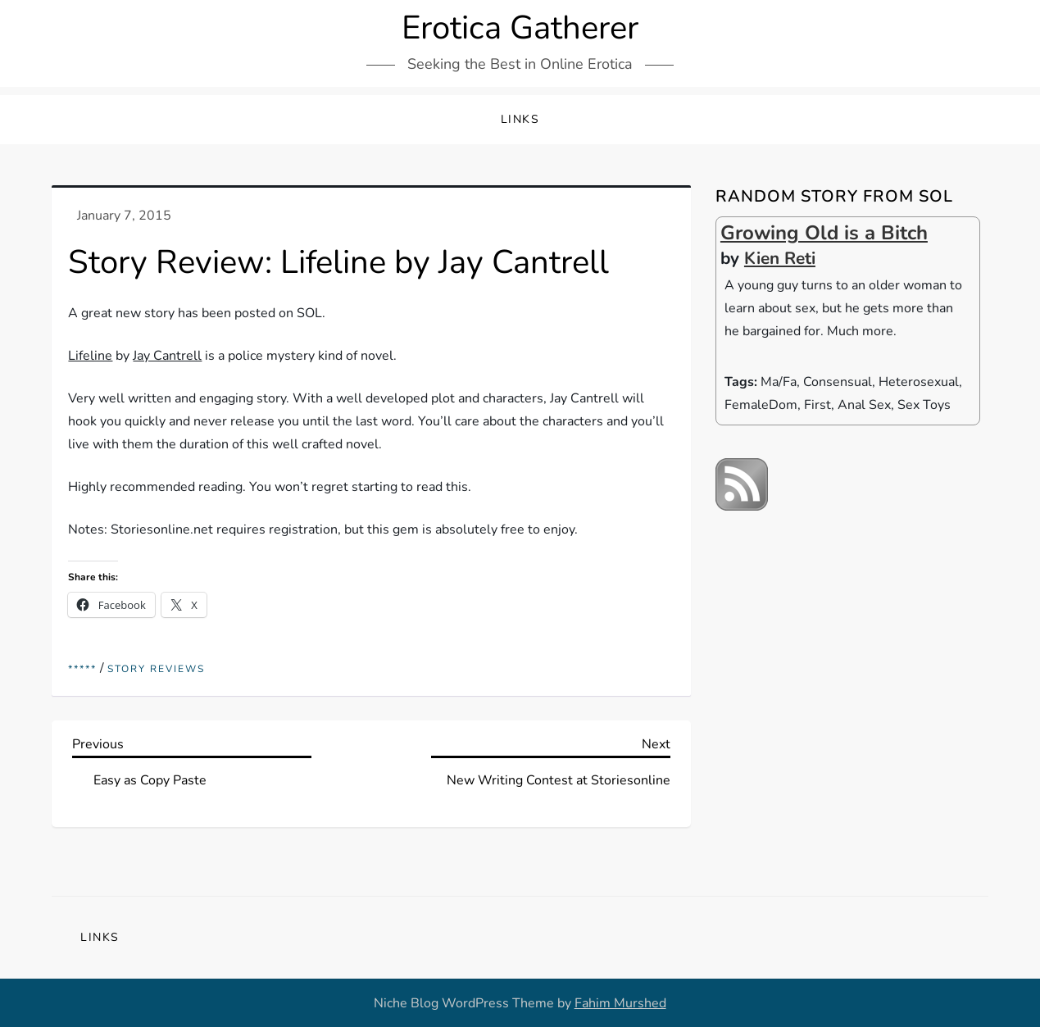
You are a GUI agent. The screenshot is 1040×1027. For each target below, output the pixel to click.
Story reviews (156, 669)
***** (82, 669)
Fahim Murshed (620, 1003)
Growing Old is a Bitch (824, 233)
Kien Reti (779, 258)
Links (520, 119)
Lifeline (90, 356)
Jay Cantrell (167, 356)
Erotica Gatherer (520, 28)
